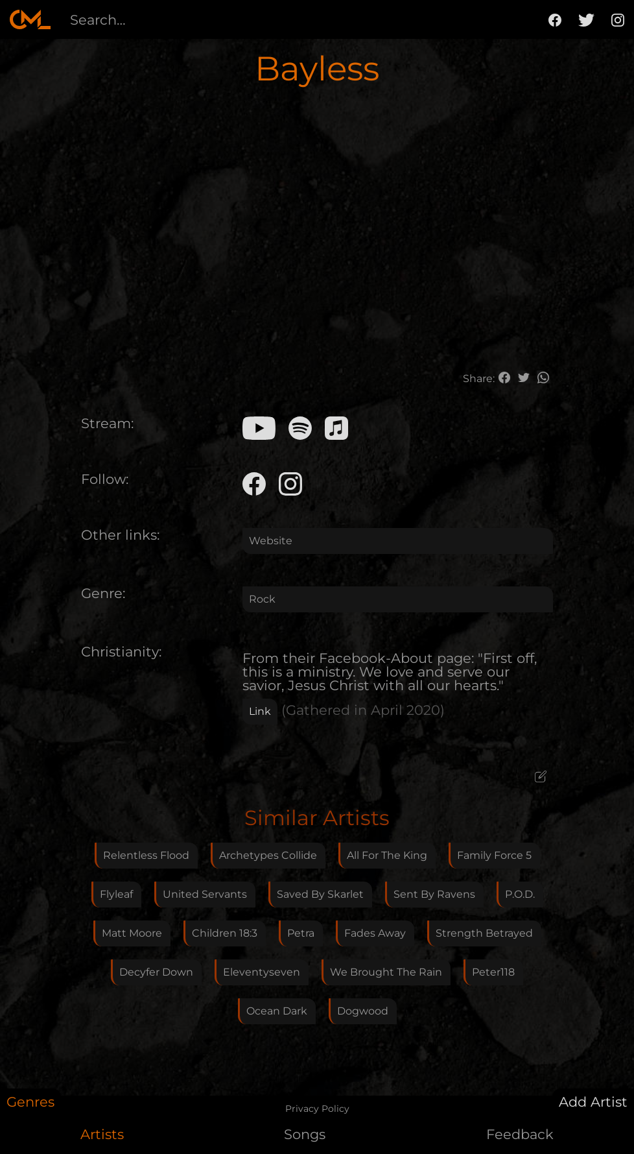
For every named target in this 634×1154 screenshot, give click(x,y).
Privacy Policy (317, 1108)
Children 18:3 (224, 933)
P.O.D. (520, 894)
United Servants (205, 894)
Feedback (520, 1134)
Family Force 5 (494, 855)
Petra (300, 933)
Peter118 (493, 972)
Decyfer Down (156, 972)
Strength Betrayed (484, 933)
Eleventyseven (261, 972)
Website (270, 541)
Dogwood (362, 1011)
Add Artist (593, 1102)
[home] (30, 19)
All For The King (387, 855)
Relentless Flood (146, 855)
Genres (30, 1102)
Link (260, 711)
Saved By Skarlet (320, 894)
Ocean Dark (276, 1011)
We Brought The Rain (386, 972)
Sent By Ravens (434, 894)
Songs (304, 1134)
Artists (102, 1134)
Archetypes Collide (268, 855)
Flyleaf (116, 894)
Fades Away (375, 933)
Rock (262, 599)
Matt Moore (132, 933)
